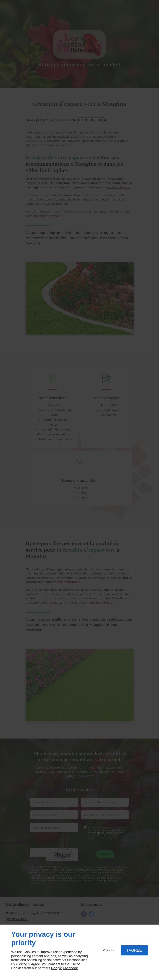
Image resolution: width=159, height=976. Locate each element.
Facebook (70, 968)
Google (56, 968)
